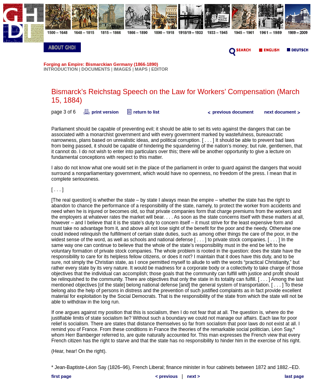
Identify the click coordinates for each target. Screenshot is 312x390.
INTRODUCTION (61, 69)
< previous (166, 376)
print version (100, 112)
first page (61, 376)
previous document (228, 112)
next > (193, 376)
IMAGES (122, 69)
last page (294, 376)
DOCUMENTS (95, 69)
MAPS (141, 69)
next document (284, 112)
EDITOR (159, 69)
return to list (142, 112)
